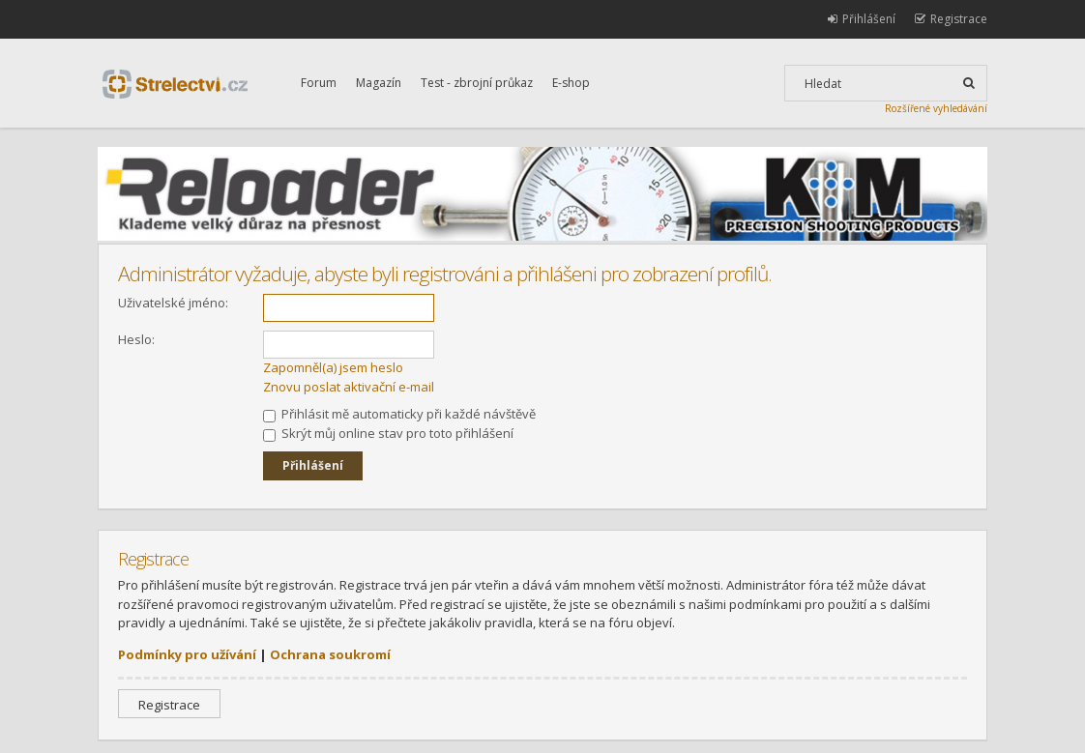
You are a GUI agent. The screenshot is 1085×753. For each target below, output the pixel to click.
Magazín (378, 82)
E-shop (571, 82)
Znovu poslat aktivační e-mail (348, 386)
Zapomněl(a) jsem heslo (333, 367)
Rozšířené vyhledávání (936, 108)
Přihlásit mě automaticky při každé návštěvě (399, 413)
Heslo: (136, 339)
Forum (319, 82)
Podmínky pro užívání (187, 654)
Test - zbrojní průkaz (477, 82)
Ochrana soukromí (330, 654)
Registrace (169, 704)
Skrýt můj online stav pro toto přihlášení (388, 433)
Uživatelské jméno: (173, 302)
